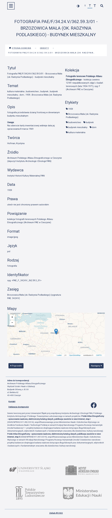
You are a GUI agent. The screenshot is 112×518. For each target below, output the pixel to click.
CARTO (99, 355)
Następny (96, 365)
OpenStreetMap (74, 355)
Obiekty (44, 48)
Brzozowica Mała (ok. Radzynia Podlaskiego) (82, 116)
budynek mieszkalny (77, 127)
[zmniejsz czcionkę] (85, 6)
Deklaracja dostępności (18, 407)
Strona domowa (20, 48)
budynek (90, 122)
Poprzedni (16, 365)
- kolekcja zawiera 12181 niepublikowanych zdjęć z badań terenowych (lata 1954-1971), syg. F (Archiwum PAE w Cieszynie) (84, 83)
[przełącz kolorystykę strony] (78, 6)
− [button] (12, 322)
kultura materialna (76, 132)
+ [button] (12, 317)
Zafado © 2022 (56, 513)
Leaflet (59, 355)
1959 (70, 109)
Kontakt (11, 401)
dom (94, 127)
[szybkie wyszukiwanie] (101, 6)
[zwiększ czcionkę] (94, 6)
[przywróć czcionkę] (90, 6)
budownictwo (74, 122)
